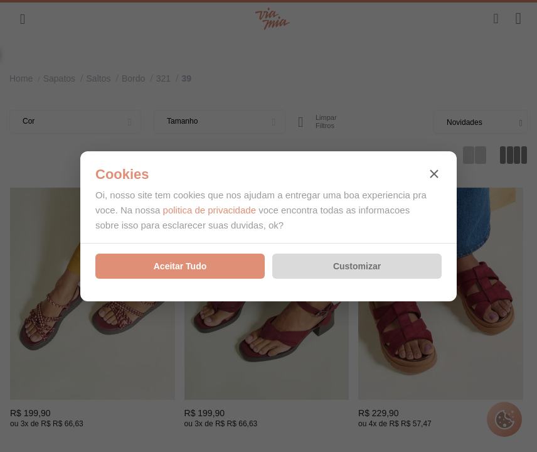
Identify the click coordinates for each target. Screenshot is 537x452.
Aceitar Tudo (180, 266)
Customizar (357, 266)
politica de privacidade (209, 210)
